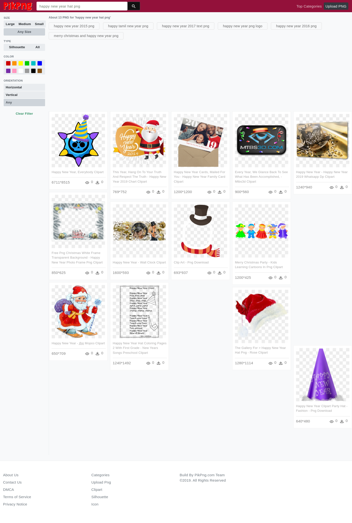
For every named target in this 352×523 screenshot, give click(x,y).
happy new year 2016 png (296, 26)
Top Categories (309, 6)
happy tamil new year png (128, 26)
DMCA (8, 489)
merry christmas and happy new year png (86, 36)
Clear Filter (24, 113)
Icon (94, 504)
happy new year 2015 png (74, 26)
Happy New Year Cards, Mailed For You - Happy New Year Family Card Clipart (199, 176)
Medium (25, 24)
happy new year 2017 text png (185, 26)
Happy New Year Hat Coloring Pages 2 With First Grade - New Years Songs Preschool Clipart (140, 347)
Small (39, 24)
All (38, 47)
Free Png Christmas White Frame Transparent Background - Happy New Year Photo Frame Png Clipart (77, 257)
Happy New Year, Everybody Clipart (78, 172)
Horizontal (14, 87)
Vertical (12, 95)
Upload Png (101, 482)
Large (10, 24)
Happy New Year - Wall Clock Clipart (139, 262)
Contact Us (12, 482)
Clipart (96, 489)
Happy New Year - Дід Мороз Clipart (78, 343)
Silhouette (17, 47)
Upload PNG (335, 6)
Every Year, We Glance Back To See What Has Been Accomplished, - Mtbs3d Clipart (261, 176)
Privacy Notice (15, 504)
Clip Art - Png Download (191, 262)
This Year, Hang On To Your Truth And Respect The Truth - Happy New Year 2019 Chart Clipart (139, 176)
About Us (11, 475)
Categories (100, 475)
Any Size (24, 32)
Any (9, 102)
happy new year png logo (242, 26)
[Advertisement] (195, 75)
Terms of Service (17, 497)
